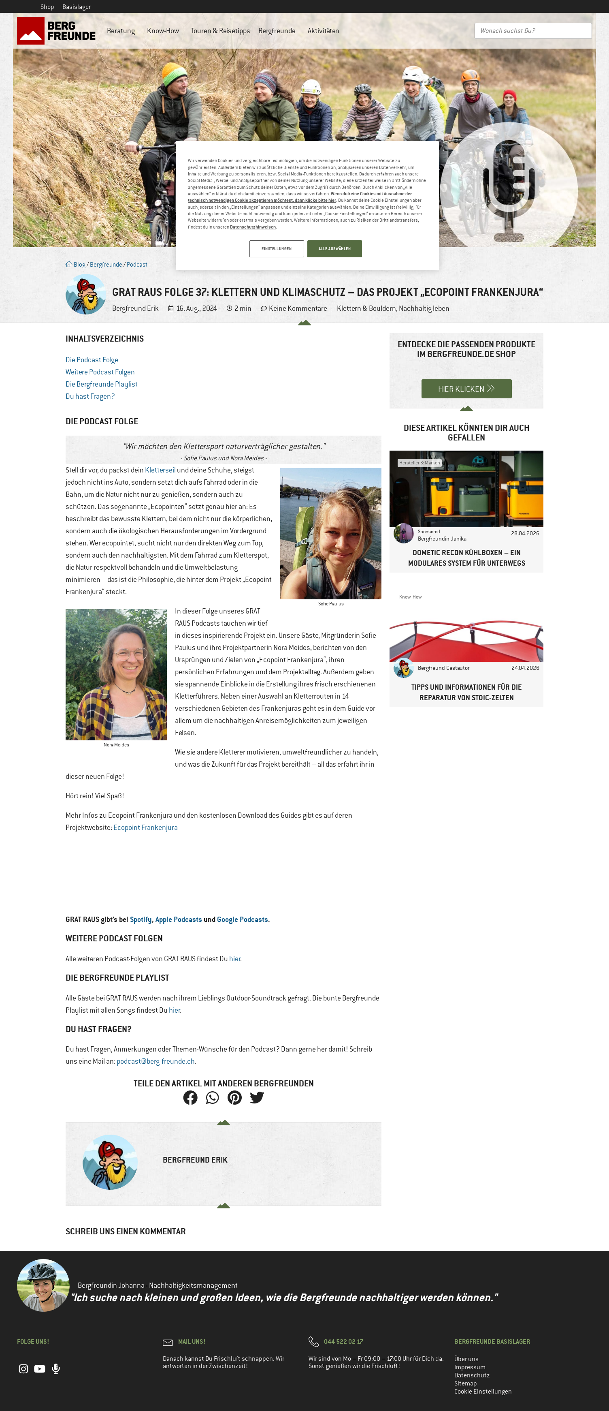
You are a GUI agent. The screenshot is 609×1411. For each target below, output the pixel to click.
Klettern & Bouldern (366, 308)
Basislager (76, 7)
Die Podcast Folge (92, 360)
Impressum (469, 1367)
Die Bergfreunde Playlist (102, 384)
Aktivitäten (325, 30)
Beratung (123, 30)
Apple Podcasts (178, 919)
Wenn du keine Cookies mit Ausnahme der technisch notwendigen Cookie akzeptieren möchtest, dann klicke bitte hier (300, 196)
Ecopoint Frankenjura (145, 827)
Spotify (141, 919)
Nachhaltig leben (424, 308)
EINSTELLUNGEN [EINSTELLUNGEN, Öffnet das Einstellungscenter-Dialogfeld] (275, 248)
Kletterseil (160, 470)
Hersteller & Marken (419, 463)
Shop (47, 7)
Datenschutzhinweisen (253, 227)
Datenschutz (472, 1375)
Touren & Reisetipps (220, 30)
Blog (75, 264)
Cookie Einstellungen (483, 1391)
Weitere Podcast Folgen (100, 372)
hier (235, 958)
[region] (307, 206)
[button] (190, 1097)
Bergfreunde (279, 30)
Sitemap (465, 1383)
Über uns (466, 1359)
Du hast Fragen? (90, 396)
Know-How (165, 30)
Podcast (137, 264)
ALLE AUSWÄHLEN (335, 248)
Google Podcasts (242, 919)
